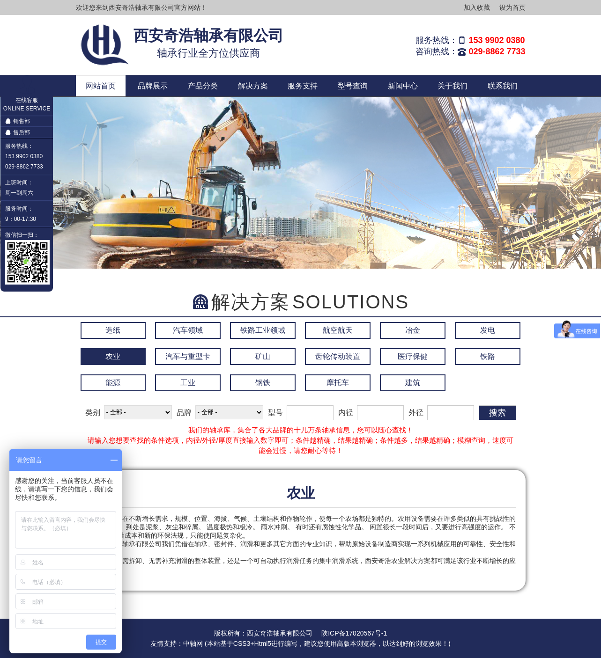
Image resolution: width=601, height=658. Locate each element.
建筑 (412, 383)
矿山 (262, 356)
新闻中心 (403, 86)
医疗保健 (413, 356)
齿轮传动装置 (337, 356)
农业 (112, 356)
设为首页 (512, 7)
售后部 (17, 132)
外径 (415, 413)
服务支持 (303, 86)
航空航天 (338, 330)
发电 (487, 330)
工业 (187, 383)
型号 (275, 413)
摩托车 (337, 383)
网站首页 (101, 86)
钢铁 (262, 383)
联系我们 (503, 86)
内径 (345, 413)
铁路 (487, 356)
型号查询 (353, 86)
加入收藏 (477, 7)
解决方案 (253, 86)
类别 (92, 413)
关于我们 (452, 86)
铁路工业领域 (262, 330)
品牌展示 (153, 86)
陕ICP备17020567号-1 (354, 633)
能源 (112, 383)
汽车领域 (188, 330)
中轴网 (193, 643)
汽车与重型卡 (187, 356)
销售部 (17, 121)
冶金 (412, 330)
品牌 (184, 413)
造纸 (112, 330)
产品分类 (203, 86)
